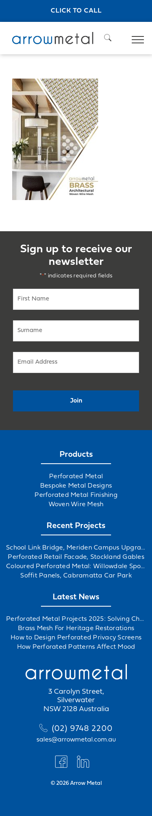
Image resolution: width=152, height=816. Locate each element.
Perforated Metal (76, 476)
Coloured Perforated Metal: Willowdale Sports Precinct (76, 566)
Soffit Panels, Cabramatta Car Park (76, 576)
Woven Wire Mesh (76, 504)
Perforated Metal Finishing (76, 495)
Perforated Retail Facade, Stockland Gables (76, 557)
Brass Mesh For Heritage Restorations (76, 628)
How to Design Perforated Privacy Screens (76, 638)
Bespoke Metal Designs (76, 486)
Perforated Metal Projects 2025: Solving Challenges (76, 619)
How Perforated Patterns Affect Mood (76, 647)
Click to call (76, 11)
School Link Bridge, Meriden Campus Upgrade (76, 548)
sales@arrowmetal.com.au (76, 740)
